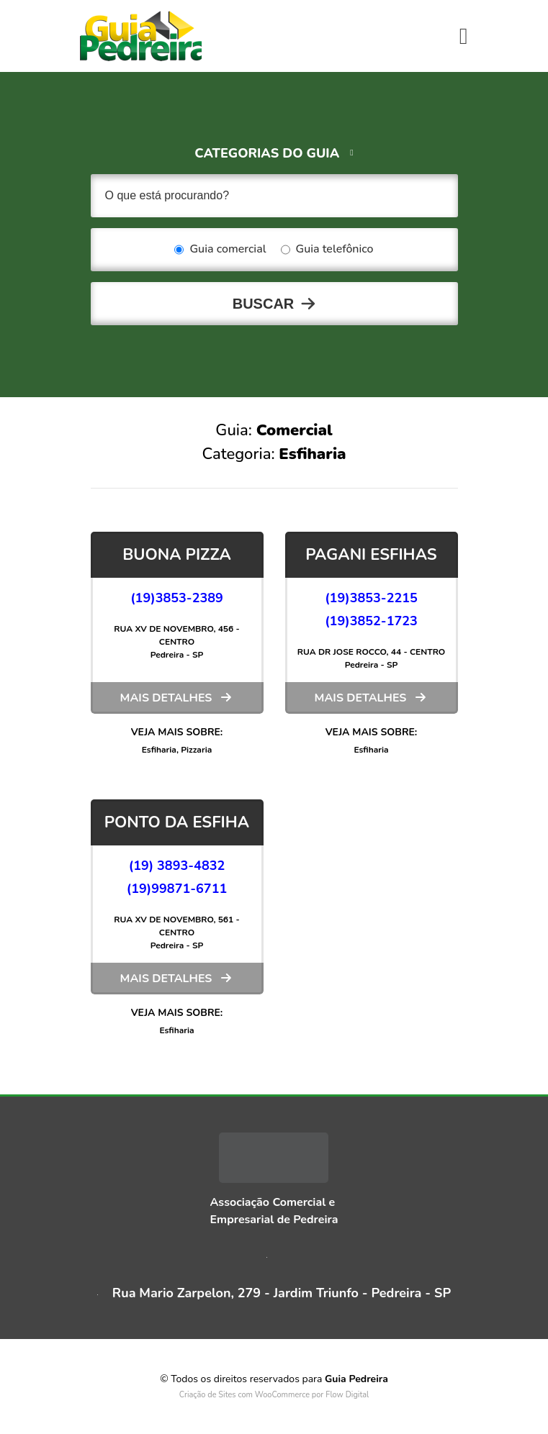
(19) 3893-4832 (177, 865)
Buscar (264, 304)
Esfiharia (159, 749)
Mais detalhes (166, 698)
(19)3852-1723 (371, 621)
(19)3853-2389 (176, 598)
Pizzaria (196, 749)
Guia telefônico (327, 249)
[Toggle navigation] (464, 36)
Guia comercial (220, 249)
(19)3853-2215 (371, 598)
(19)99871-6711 (177, 888)
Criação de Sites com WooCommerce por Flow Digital (274, 1394)
